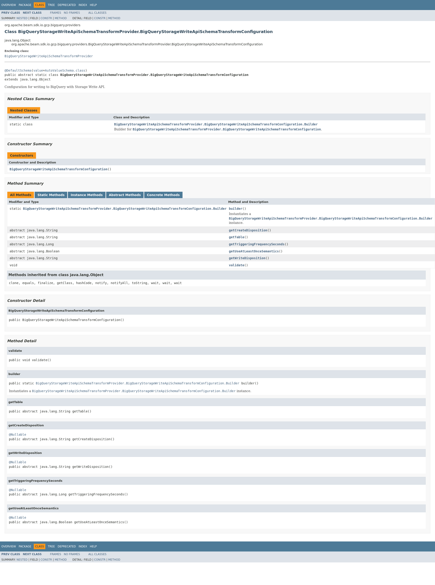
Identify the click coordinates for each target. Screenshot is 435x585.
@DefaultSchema (18, 70)
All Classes (97, 12)
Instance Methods (87, 195)
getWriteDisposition (247, 258)
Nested (21, 18)
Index (83, 5)
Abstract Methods (125, 195)
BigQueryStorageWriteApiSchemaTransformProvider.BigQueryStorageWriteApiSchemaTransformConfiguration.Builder (216, 124)
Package (25, 5)
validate (236, 265)
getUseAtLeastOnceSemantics (254, 251)
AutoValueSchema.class (65, 70)
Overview (8, 5)
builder (235, 208)
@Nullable (17, 434)
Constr (46, 18)
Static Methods (50, 195)
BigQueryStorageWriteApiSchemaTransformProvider (49, 56)
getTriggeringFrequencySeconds (256, 244)
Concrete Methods (163, 195)
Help (93, 5)
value (38, 70)
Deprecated (67, 5)
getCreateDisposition (248, 230)
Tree (51, 5)
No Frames (72, 12)
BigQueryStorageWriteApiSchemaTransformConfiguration (59, 169)
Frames (55, 12)
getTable (236, 237)
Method (61, 18)
